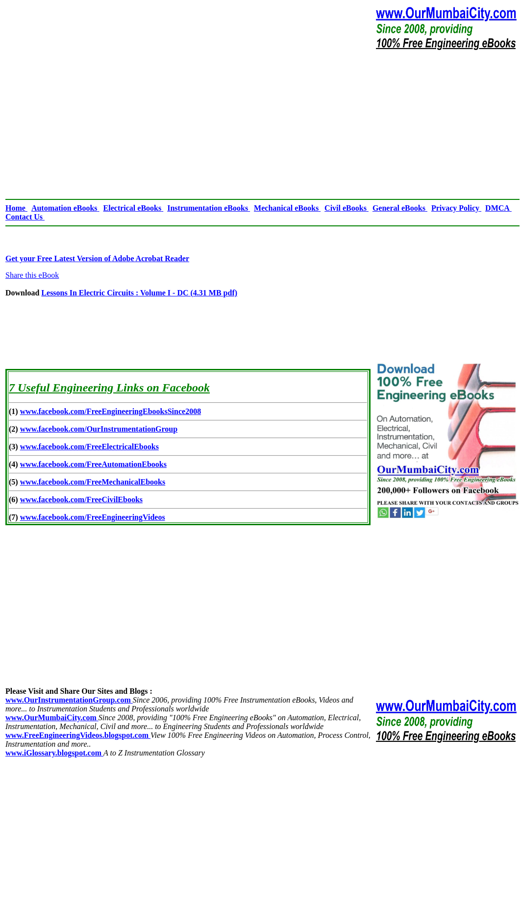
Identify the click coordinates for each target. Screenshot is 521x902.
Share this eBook (32, 275)
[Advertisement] (262, 124)
